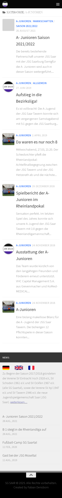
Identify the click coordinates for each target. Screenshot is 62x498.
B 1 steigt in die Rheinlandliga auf (24, 429)
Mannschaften (43, 21)
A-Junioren (23, 21)
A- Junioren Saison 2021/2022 (22, 416)
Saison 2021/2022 (26, 26)
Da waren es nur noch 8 (36, 142)
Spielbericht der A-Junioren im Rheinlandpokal (32, 199)
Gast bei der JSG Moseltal (19, 455)
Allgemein (40, 83)
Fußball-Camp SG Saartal (19, 442)
